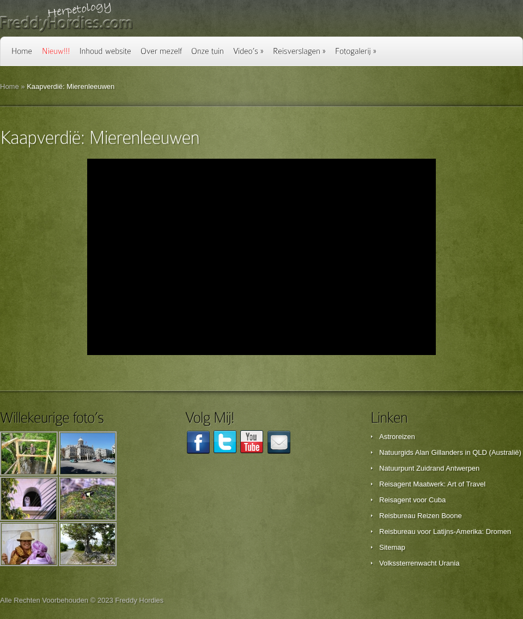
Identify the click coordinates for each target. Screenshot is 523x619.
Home (9, 86)
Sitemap (392, 547)
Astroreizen (397, 436)
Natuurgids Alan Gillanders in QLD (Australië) (450, 452)
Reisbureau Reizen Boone (420, 516)
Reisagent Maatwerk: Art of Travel (432, 484)
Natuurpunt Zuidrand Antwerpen (429, 468)
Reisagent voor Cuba (412, 500)
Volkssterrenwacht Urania (419, 563)
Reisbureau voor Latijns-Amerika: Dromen (445, 531)
